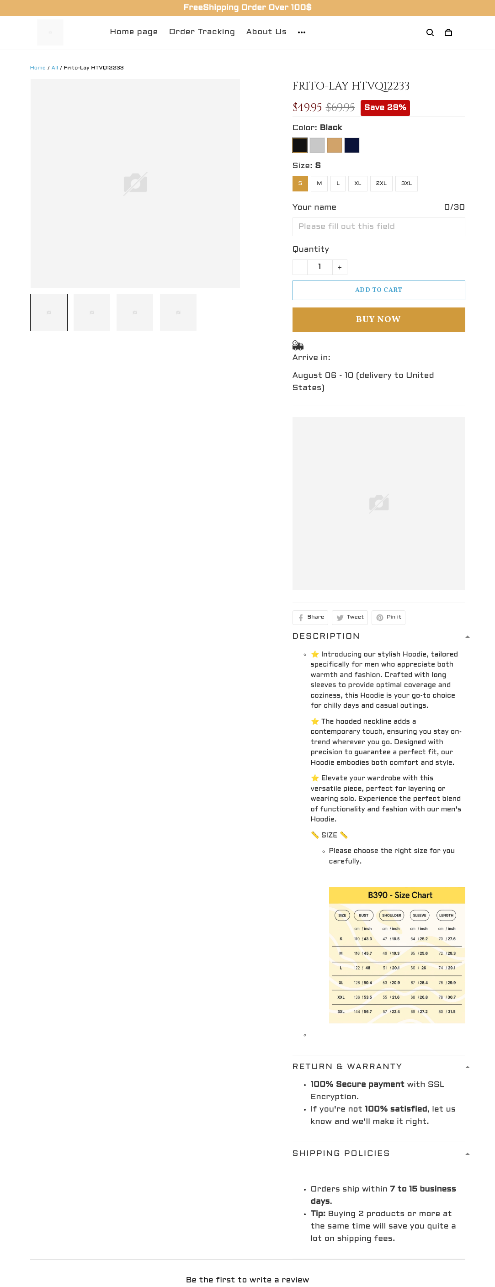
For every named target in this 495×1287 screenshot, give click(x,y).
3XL (406, 183)
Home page (134, 32)
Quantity (311, 250)
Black (330, 128)
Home (38, 68)
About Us (266, 32)
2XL (381, 183)
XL (357, 183)
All (55, 68)
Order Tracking (202, 32)
